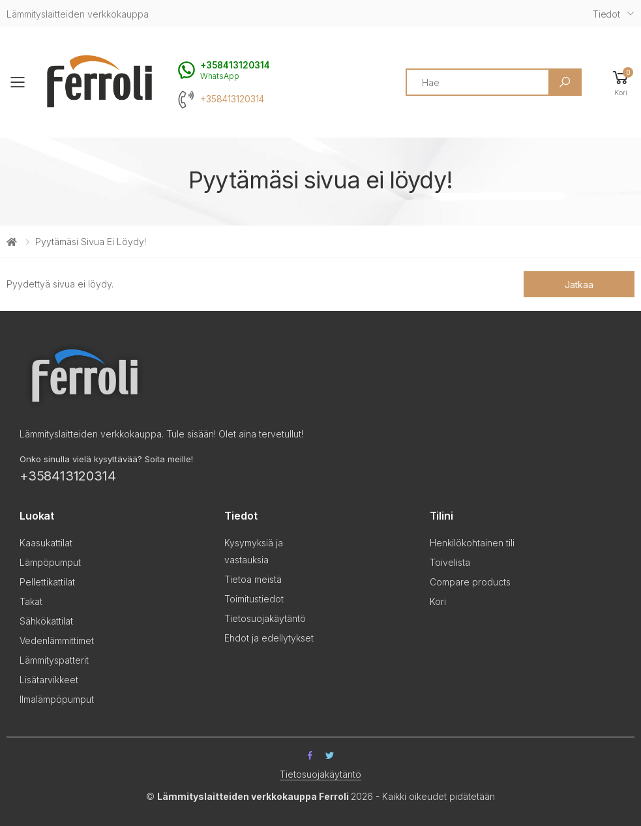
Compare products (470, 581)
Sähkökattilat (46, 621)
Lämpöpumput (50, 562)
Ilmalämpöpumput (57, 699)
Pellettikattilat (47, 581)
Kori (438, 601)
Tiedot (606, 14)
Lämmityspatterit (54, 660)
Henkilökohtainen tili (472, 542)
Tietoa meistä (253, 579)
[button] (620, 82)
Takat (31, 601)
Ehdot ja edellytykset (269, 637)
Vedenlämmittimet (57, 640)
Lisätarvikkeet (49, 679)
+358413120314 (232, 99)
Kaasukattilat (46, 542)
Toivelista (450, 562)
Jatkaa (579, 284)
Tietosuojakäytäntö (265, 618)
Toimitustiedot (254, 598)
